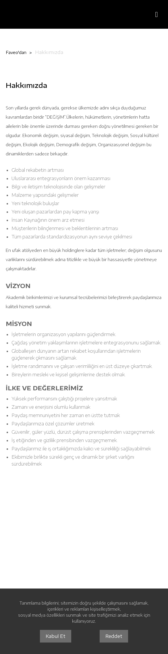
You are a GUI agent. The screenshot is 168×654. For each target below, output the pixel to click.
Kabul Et (55, 636)
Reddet (113, 636)
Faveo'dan (16, 52)
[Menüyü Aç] (156, 14)
